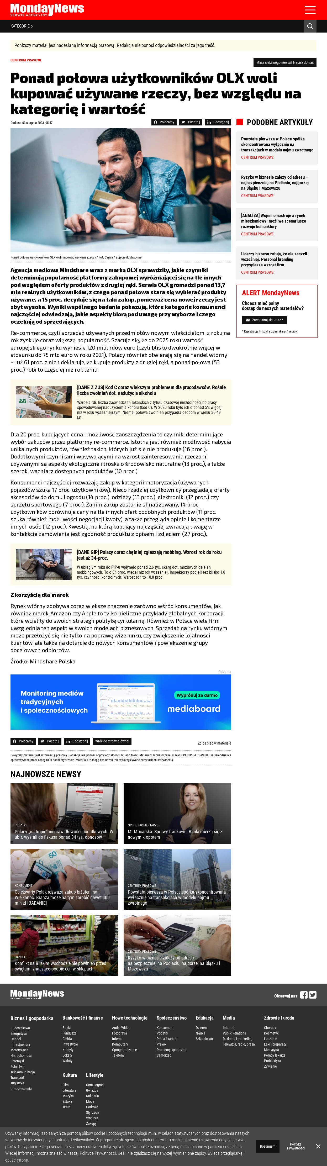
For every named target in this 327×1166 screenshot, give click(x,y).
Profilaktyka (272, 1061)
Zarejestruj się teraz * (264, 320)
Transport (17, 1077)
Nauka (200, 1033)
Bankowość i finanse (82, 1018)
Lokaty (67, 1055)
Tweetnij (191, 122)
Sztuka (67, 1101)
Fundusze (69, 1033)
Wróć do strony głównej (112, 741)
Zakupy (91, 1123)
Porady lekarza (275, 1055)
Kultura (69, 1075)
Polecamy (164, 122)
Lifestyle (94, 1075)
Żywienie (270, 1066)
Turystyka (17, 1083)
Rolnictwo (17, 1066)
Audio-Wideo (121, 1028)
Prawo (161, 1044)
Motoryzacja (19, 1050)
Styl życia (92, 1112)
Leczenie (270, 1039)
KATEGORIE (21, 26)
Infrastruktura (20, 1044)
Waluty (67, 1061)
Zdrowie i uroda (279, 1018)
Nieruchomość (20, 1055)
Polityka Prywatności (296, 1146)
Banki (66, 1028)
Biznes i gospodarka (31, 1018)
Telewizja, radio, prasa (239, 1044)
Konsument (165, 1028)
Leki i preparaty (275, 1044)
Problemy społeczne (171, 1050)
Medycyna (271, 1050)
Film (65, 1085)
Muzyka (68, 1096)
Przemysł (17, 1061)
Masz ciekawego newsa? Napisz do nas (285, 62)
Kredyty (67, 1050)
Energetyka (18, 1033)
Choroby (270, 1028)
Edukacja (205, 1018)
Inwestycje (70, 1044)
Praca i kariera (167, 1039)
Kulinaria (92, 1096)
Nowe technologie (129, 1018)
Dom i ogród (95, 1085)
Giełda (67, 1039)
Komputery (120, 1044)
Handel (15, 1039)
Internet (118, 1039)
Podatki (162, 1033)
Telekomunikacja (22, 1072)
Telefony (118, 1055)
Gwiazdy (92, 1090)
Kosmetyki (271, 1033)
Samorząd (164, 1055)
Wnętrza (92, 1118)
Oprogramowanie (124, 1050)
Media (229, 1018)
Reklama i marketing (237, 1039)
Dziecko (201, 1028)
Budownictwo (20, 1028)
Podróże (92, 1107)
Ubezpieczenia (21, 1088)
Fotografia (119, 1033)
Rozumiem (268, 1146)
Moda (90, 1101)
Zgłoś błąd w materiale (214, 743)
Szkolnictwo (204, 1039)
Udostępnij (218, 122)
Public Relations (234, 1033)
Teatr (66, 1107)
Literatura (69, 1090)
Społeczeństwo (172, 1018)
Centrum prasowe (26, 60)
